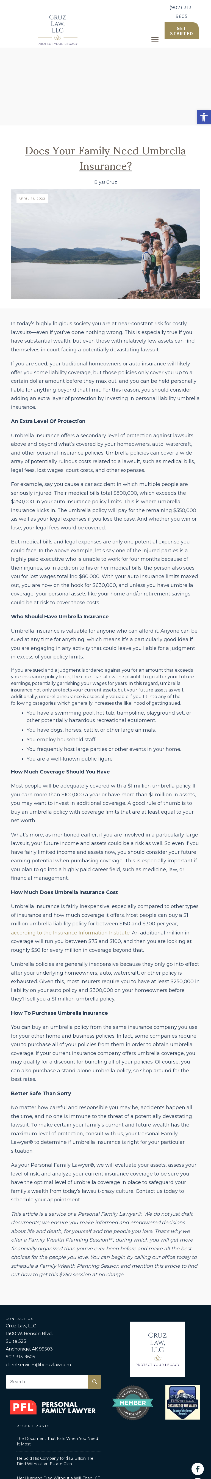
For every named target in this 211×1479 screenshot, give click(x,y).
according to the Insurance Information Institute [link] (70, 855)
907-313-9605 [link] (20, 1278)
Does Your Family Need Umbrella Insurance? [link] (105, 79)
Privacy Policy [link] (146, 1424)
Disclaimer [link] (176, 1424)
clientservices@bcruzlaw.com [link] (38, 1286)
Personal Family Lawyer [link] (62, 1424)
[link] (204, 117)
